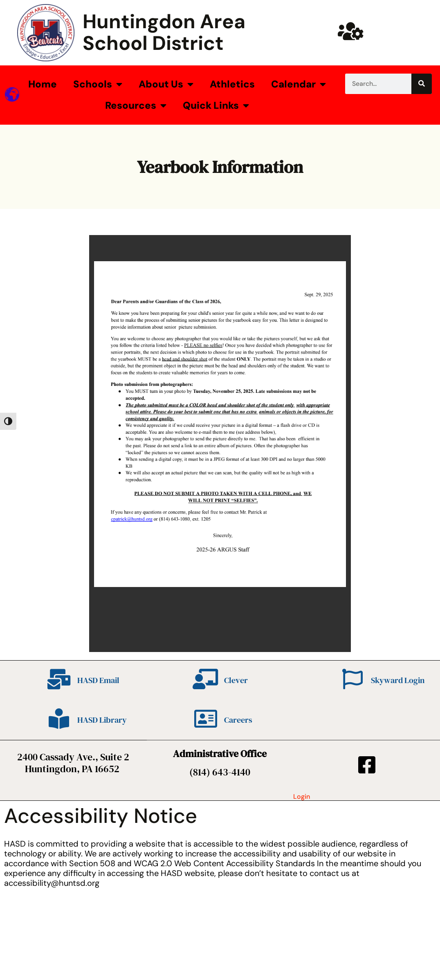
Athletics (232, 84)
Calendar (298, 84)
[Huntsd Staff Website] (350, 31)
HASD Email (98, 680)
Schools (97, 84)
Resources (135, 105)
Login (301, 796)
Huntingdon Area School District (164, 32)
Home (42, 84)
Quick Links (216, 105)
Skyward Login (397, 680)
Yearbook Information (220, 167)
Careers (238, 720)
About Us (166, 84)
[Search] (421, 84)
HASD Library (102, 720)
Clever (236, 680)
